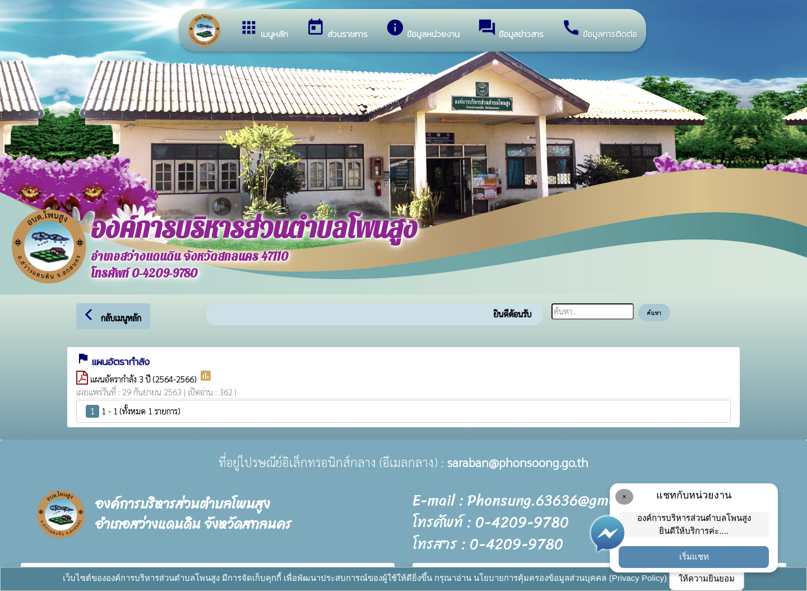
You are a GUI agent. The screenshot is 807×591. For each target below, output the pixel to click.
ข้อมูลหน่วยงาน (423, 29)
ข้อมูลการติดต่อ (599, 29)
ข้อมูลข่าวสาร (510, 29)
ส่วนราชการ (337, 29)
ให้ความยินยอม (707, 578)
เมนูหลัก (263, 29)
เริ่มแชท (694, 556)
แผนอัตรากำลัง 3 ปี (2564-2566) (144, 378)
